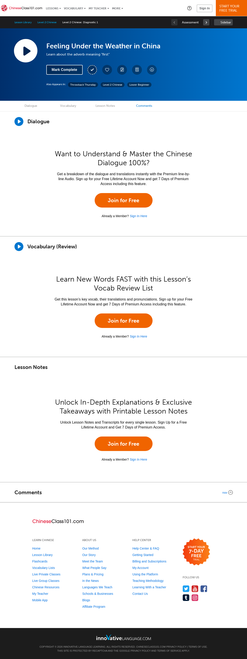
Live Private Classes (46, 574)
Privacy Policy (176, 646)
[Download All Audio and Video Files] (152, 70)
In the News (90, 581)
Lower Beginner (139, 84)
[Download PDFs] (137, 70)
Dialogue (30, 106)
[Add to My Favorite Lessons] (107, 70)
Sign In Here (138, 216)
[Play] (18, 246)
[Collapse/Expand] (123, 492)
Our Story (89, 555)
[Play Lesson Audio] (25, 50)
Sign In (204, 8)
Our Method (90, 548)
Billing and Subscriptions (149, 561)
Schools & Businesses (97, 593)
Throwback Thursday (83, 84)
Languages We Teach (97, 587)
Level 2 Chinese (47, 22)
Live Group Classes (45, 581)
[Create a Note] (122, 70)
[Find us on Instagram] (195, 597)
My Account (140, 568)
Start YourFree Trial (232, 8)
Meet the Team (92, 561)
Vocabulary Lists (43, 568)
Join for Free (123, 200)
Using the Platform (145, 574)
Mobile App (40, 600)
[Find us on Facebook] (203, 588)
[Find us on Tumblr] (186, 597)
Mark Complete (64, 70)
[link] (206, 22)
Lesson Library (23, 22)
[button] (189, 8)
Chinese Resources (45, 587)
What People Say (94, 568)
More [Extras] (116, 8)
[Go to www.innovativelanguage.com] (123, 637)
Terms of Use (197, 646)
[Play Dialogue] (18, 121)
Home (36, 548)
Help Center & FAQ (145, 548)
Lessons (52, 8)
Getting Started (142, 555)
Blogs (86, 600)
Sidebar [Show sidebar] (225, 22)
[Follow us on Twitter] (186, 588)
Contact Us (140, 593)
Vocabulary (73, 8)
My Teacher (97, 8)
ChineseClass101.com (151, 646)
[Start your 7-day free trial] (196, 552)
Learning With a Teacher (149, 587)
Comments (144, 106)
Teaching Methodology (147, 581)
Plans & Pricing (92, 574)
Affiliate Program (93, 606)
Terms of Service (169, 650)
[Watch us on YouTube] (195, 588)
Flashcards (39, 561)
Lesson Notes (105, 106)
